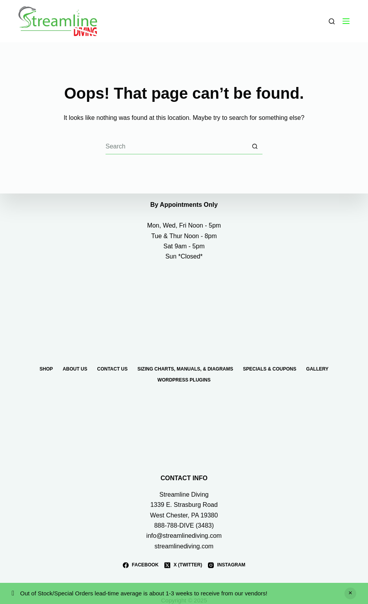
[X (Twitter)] (183, 565)
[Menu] (346, 21)
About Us (75, 368)
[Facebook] (140, 565)
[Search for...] (176, 146)
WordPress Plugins (183, 379)
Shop (46, 368)
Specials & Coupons (269, 368)
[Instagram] (226, 565)
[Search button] (254, 146)
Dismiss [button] (350, 593)
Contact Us (112, 368)
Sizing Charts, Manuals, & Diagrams (185, 368)
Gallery (317, 368)
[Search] (332, 21)
